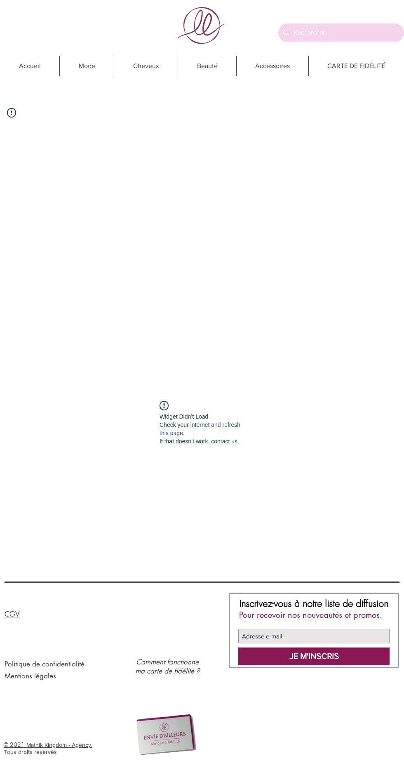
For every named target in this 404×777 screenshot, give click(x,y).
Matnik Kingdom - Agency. (59, 745)
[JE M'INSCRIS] (314, 656)
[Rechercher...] (340, 33)
